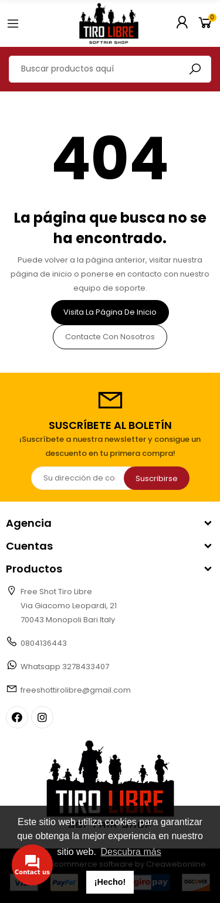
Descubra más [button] (130, 852)
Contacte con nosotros (110, 336)
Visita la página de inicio (110, 312)
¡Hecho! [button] (110, 882)
